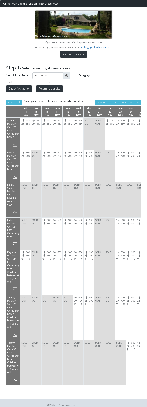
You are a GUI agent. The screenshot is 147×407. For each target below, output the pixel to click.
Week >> (134, 102)
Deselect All (14, 102)
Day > (123, 102)
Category (84, 75)
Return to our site (73, 54)
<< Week (101, 102)
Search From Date (17, 75)
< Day (113, 102)
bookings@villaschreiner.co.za (96, 47)
